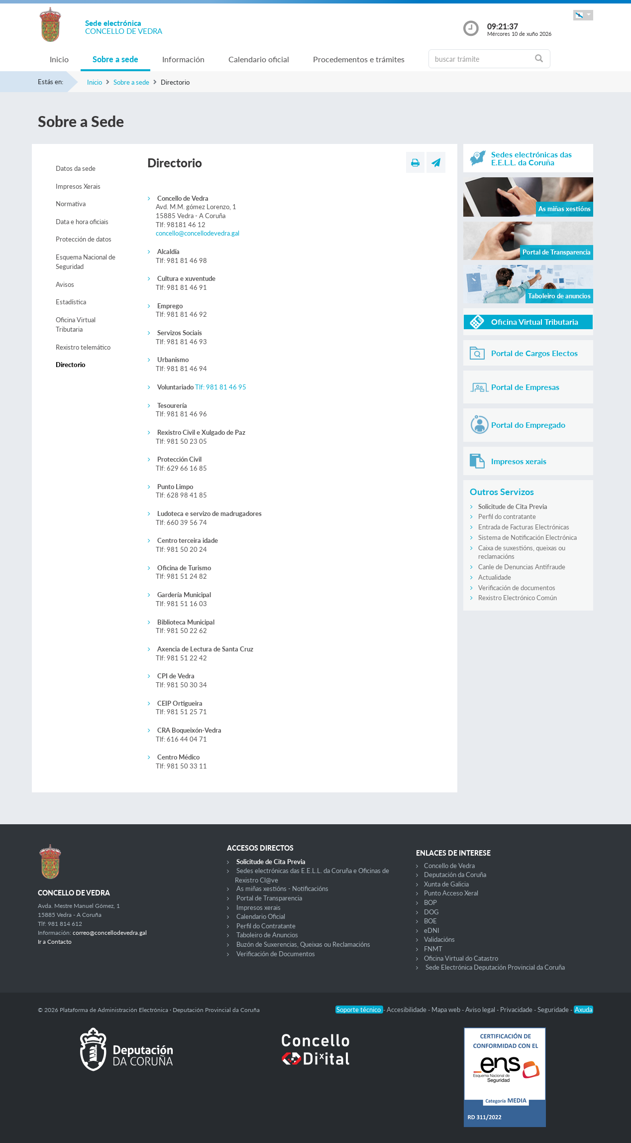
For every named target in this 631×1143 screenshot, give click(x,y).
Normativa (71, 204)
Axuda (583, 1010)
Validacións (439, 939)
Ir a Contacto (55, 941)
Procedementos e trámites (359, 59)
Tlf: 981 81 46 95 (220, 387)
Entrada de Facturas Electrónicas (523, 527)
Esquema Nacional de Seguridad (85, 262)
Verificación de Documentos (275, 954)
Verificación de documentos (516, 588)
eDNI (431, 930)
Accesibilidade (407, 1010)
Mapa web (446, 1010)
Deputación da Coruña (455, 875)
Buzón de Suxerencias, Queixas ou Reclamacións (303, 944)
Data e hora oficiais (82, 222)
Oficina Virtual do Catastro (461, 958)
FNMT (433, 949)
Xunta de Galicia (446, 884)
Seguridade (553, 1010)
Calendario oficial (258, 59)
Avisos (65, 284)
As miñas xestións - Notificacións (282, 888)
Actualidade (494, 577)
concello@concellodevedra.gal (197, 233)
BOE (430, 921)
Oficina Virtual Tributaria (76, 325)
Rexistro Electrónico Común (517, 598)
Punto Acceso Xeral (451, 893)
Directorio (71, 365)
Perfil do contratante (507, 516)
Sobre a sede (115, 59)
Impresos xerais (258, 907)
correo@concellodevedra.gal (110, 932)
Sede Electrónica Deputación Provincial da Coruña (495, 967)
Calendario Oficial (260, 916)
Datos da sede (76, 168)
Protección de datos (83, 239)
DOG (431, 912)
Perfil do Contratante (266, 926)
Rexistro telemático (83, 347)
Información (183, 59)
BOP (430, 902)
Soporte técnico (359, 1010)
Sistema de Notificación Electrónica (527, 537)
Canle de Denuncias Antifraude (521, 567)
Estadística (71, 302)
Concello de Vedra (449, 866)
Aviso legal (481, 1010)
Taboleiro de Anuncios (267, 935)
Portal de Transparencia (269, 898)
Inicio (59, 59)
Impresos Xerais (78, 186)
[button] (583, 15)
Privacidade (517, 1010)
